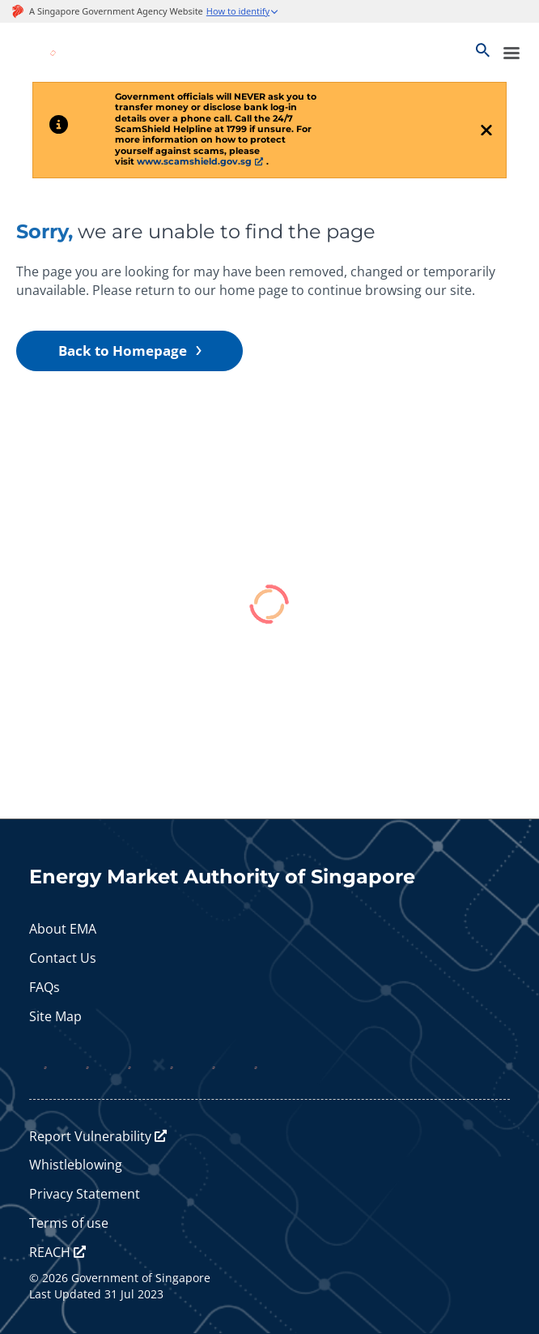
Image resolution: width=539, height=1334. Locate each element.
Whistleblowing (75, 1165)
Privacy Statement (84, 1194)
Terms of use (68, 1223)
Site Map (55, 1016)
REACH (49, 1252)
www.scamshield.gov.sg (194, 161)
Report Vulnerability (90, 1136)
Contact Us (62, 958)
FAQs (44, 987)
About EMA (62, 929)
